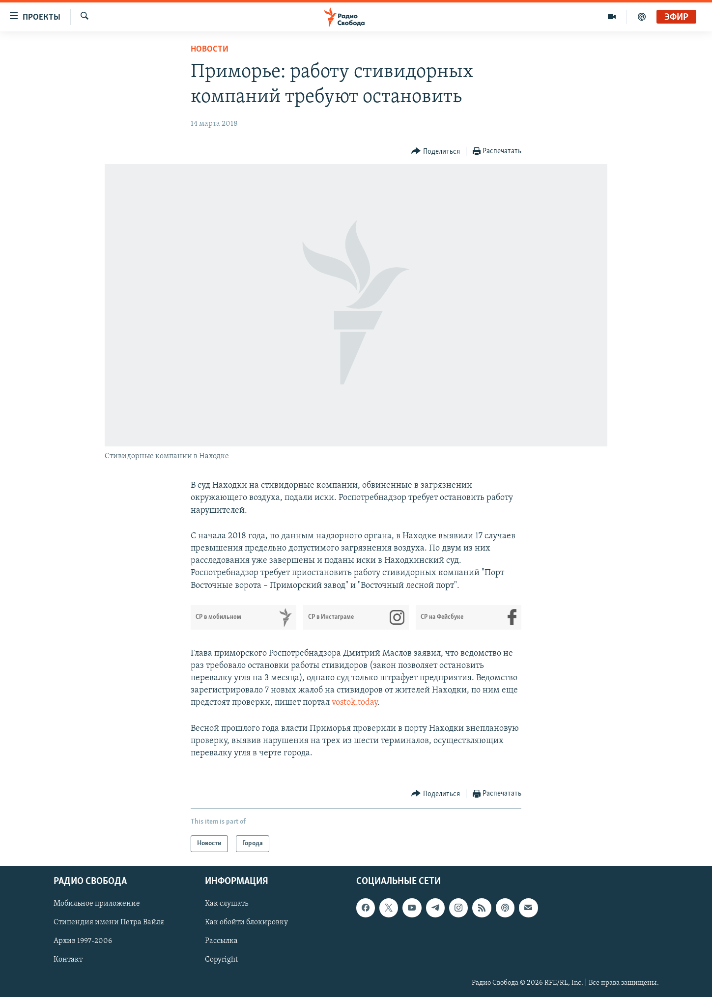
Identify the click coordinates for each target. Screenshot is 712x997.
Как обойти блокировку (246, 923)
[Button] (435, 151)
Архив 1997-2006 (83, 941)
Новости (209, 49)
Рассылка (221, 941)
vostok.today (354, 702)
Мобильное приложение (97, 904)
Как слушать (226, 904)
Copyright (221, 960)
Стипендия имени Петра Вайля (109, 923)
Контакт (68, 960)
